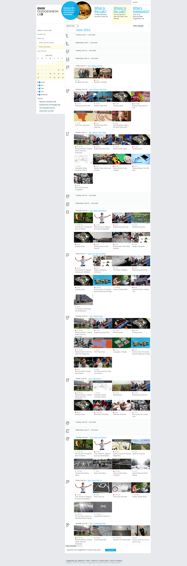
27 (50, 77)
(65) (46, 111)
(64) (49, 104)
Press (88, 560)
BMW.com (81, 560)
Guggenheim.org (71, 560)
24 (38, 77)
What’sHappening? (141, 9)
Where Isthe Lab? (120, 9)
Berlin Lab (40, 38)
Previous (38, 55)
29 (58, 77)
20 (50, 74)
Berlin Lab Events (44, 47)
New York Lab (41, 51)
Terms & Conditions (116, 560)
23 (62, 74)
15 (58, 70)
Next (42, 55)
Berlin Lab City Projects (46, 43)
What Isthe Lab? (100, 9)
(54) (47, 108)
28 (54, 77)
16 (62, 70)
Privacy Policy (103, 560)
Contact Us (94, 560)
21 (54, 74)
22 (58, 74)
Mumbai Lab (41, 34)
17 (38, 74)
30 (62, 77)
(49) (47, 101)
